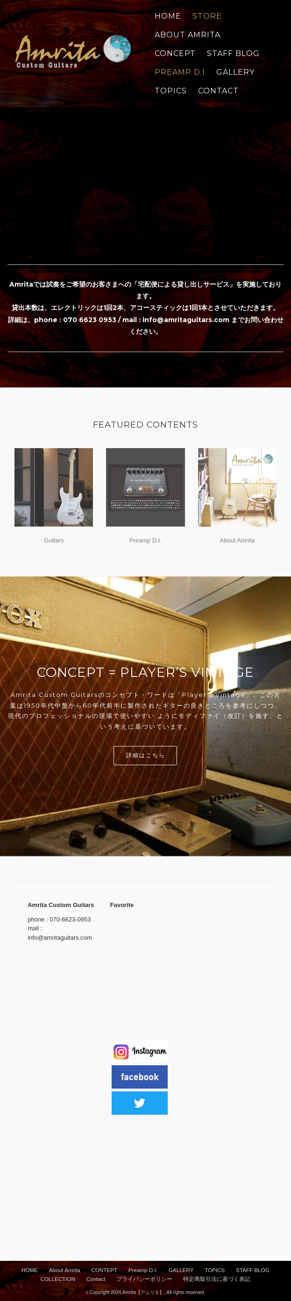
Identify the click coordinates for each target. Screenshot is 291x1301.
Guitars (54, 540)
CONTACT (218, 90)
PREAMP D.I (180, 72)
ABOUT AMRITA (187, 34)
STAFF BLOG (233, 53)
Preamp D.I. (145, 540)
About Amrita (237, 540)
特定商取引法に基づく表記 (216, 1279)
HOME (29, 1270)
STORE (207, 16)
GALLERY (235, 72)
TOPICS (171, 90)
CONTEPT (104, 1270)
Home (168, 16)
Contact (95, 1279)
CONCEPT (175, 53)
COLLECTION (58, 1279)
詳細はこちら (145, 755)
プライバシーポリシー (144, 1279)
